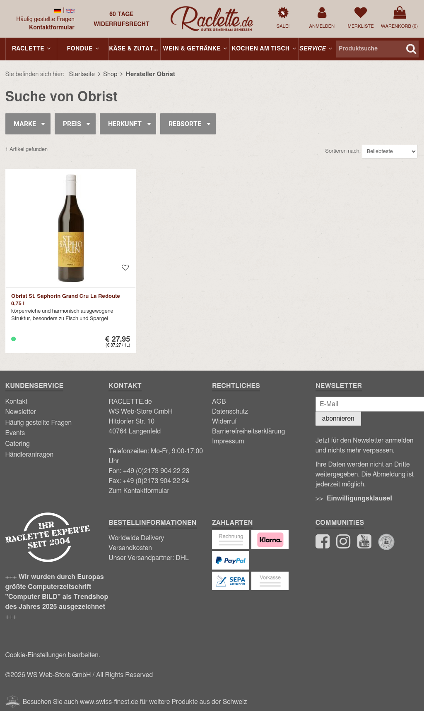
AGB (219, 401)
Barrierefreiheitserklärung (248, 431)
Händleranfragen (29, 454)
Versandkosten (130, 548)
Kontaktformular (52, 28)
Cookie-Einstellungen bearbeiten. (52, 655)
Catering (17, 443)
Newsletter (20, 412)
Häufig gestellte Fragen (45, 19)
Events (15, 433)
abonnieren (338, 418)
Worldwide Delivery (136, 538)
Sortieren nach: (343, 151)
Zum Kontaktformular (138, 491)
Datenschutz (230, 411)
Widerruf (224, 421)
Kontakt (16, 401)
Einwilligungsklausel (359, 498)
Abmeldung (389, 474)
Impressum (228, 441)
